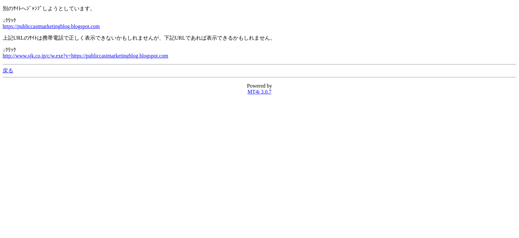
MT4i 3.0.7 (259, 92)
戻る (8, 70)
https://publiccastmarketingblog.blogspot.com (51, 26)
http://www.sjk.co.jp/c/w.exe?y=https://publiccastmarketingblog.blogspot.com (85, 56)
